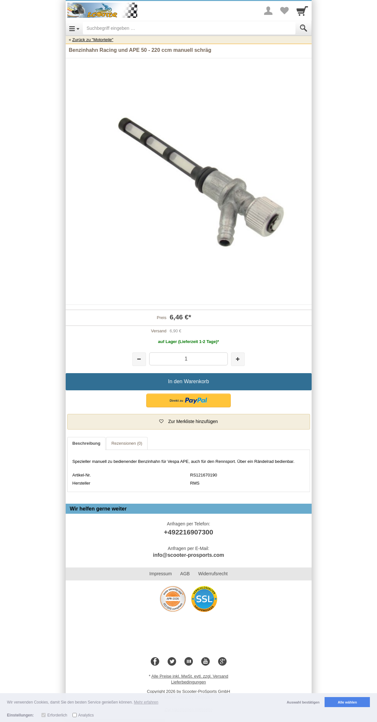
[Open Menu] (74, 28)
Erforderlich (57, 715)
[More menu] (268, 10)
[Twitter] (171, 661)
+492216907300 (188, 532)
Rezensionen (126, 443)
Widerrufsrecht (212, 573)
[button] (188, 400)
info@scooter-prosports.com (188, 555)
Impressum (161, 573)
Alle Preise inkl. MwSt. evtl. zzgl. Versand (189, 676)
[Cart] (302, 10)
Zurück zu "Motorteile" (92, 39)
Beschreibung (86, 443)
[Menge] (188, 358)
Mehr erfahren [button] (146, 702)
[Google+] (222, 661)
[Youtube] (205, 661)
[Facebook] (155, 661)
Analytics (86, 715)
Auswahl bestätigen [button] (303, 702)
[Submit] (303, 28)
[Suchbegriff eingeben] (189, 28)
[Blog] (188, 661)
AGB (185, 573)
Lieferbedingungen (188, 682)
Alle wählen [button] (347, 702)
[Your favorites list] (284, 10)
